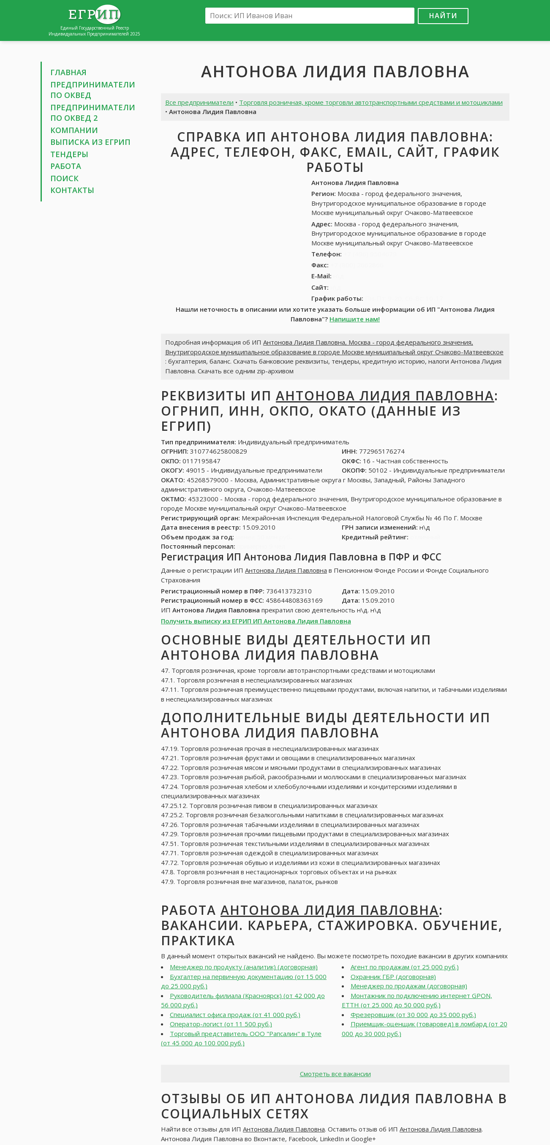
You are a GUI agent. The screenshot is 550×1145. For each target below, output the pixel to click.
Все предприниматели (199, 102)
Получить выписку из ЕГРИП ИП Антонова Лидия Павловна (256, 621)
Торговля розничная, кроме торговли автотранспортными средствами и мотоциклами (371, 102)
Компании (74, 130)
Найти (443, 15)
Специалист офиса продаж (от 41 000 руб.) (235, 1014)
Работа (65, 166)
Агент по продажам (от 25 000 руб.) (405, 967)
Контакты (72, 190)
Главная (68, 72)
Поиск (64, 178)
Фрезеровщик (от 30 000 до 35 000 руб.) (413, 1014)
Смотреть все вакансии (335, 1073)
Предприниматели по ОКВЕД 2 (92, 112)
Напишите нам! (354, 319)
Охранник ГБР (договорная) (393, 976)
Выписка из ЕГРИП (90, 142)
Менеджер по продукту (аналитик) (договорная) (244, 967)
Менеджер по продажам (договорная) (409, 986)
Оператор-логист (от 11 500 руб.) (221, 1024)
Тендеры (69, 154)
